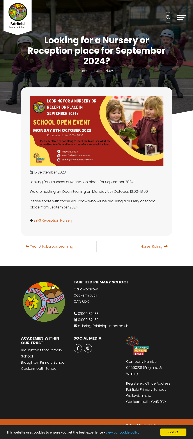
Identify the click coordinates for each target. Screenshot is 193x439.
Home (83, 70)
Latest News (104, 70)
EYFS (37, 220)
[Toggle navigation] (181, 17)
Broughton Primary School (43, 362)
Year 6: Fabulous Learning (49, 246)
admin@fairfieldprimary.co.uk (103, 325)
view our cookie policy (122, 432)
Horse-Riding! (154, 246)
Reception (51, 220)
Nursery (66, 220)
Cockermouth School (39, 368)
